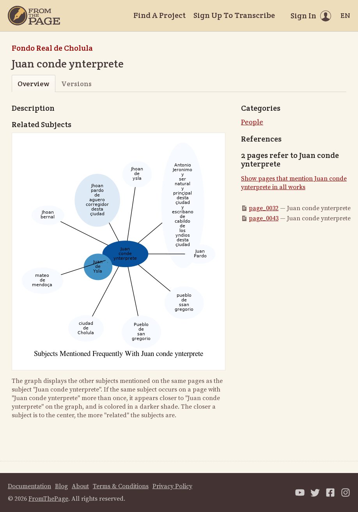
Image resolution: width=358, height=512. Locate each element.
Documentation (29, 486)
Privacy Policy (172, 486)
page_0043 (263, 218)
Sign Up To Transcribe (234, 15)
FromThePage (48, 499)
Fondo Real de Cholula (52, 48)
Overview (33, 83)
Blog (61, 486)
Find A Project (159, 15)
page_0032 (263, 208)
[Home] (34, 15)
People (252, 122)
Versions (76, 83)
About (80, 486)
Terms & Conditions (121, 486)
